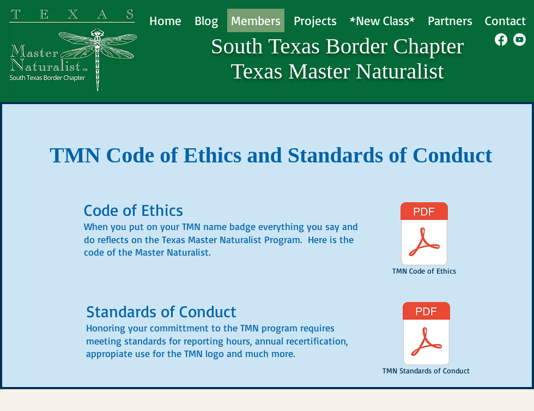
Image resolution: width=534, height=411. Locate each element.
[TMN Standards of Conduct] (426, 340)
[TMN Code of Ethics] (424, 240)
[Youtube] (519, 39)
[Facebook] (501, 39)
